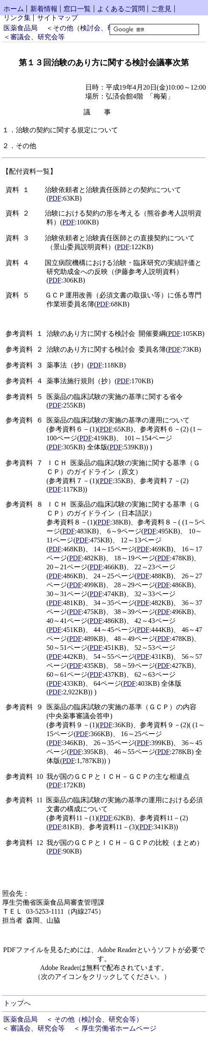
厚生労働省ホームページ (118, 1028)
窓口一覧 (77, 8)
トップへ (17, 1003)
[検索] (154, 29)
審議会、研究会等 (37, 37)
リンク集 (17, 17)
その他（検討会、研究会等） (97, 28)
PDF (55, 198)
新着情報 (44, 8)
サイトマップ (57, 17)
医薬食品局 (20, 28)
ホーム (13, 8)
